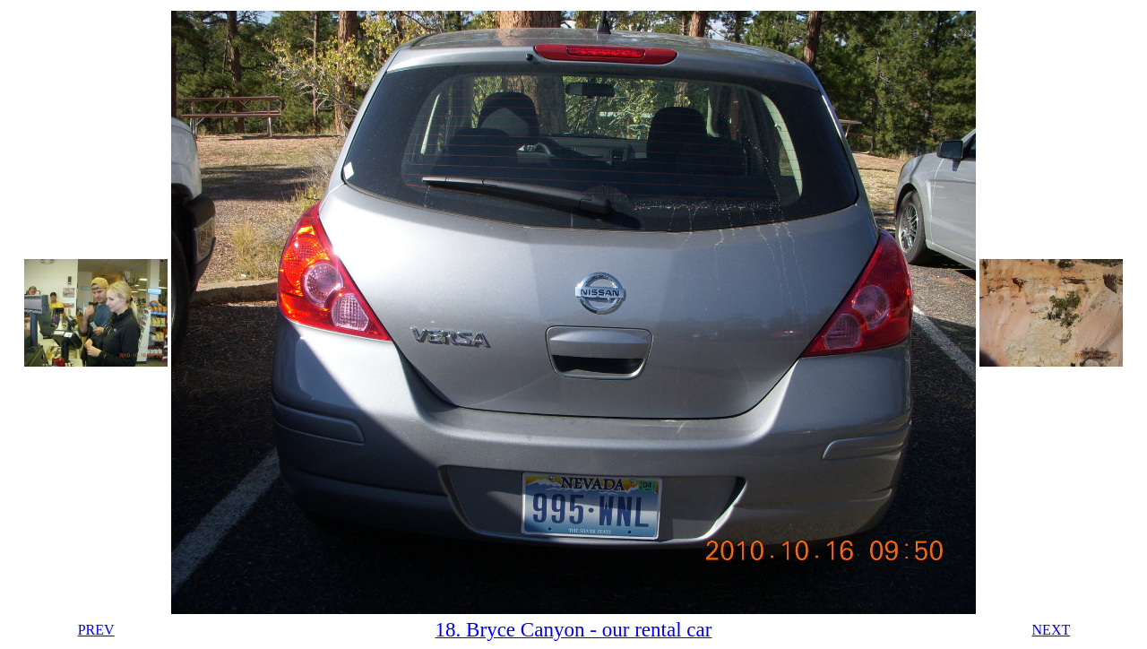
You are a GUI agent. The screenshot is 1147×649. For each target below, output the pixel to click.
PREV (96, 629)
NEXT (1051, 629)
